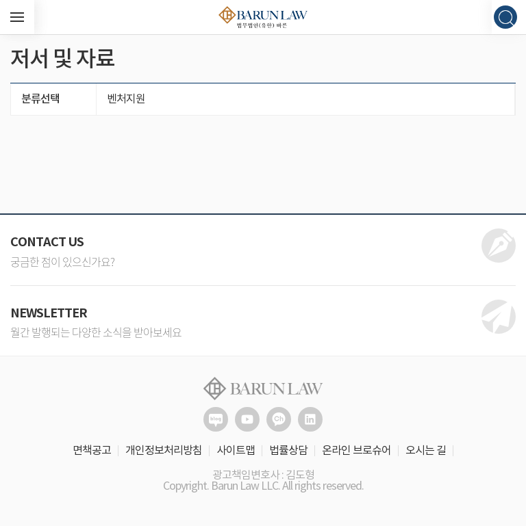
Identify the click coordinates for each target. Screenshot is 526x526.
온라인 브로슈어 (356, 450)
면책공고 (92, 450)
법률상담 (288, 450)
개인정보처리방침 (163, 450)
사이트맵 (235, 450)
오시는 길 (425, 450)
